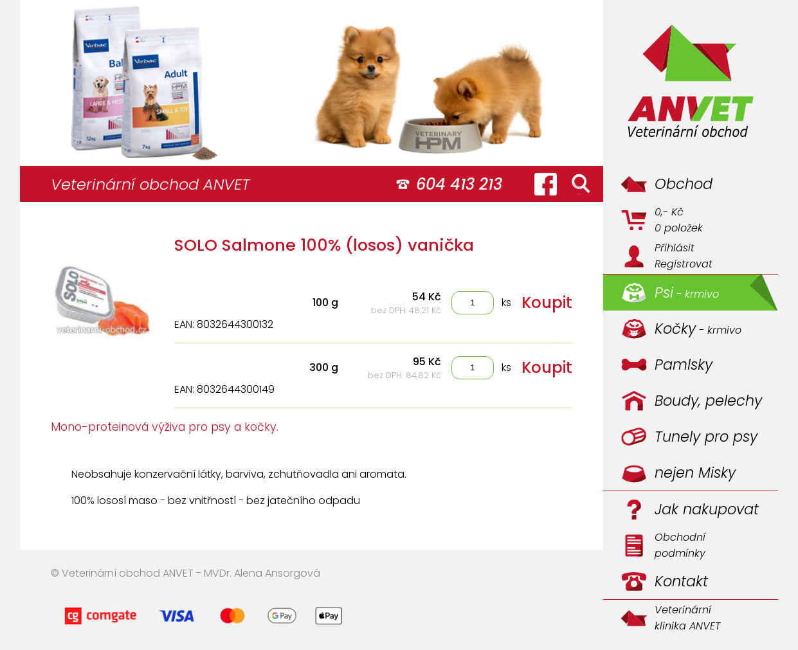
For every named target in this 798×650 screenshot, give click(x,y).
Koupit (546, 302)
